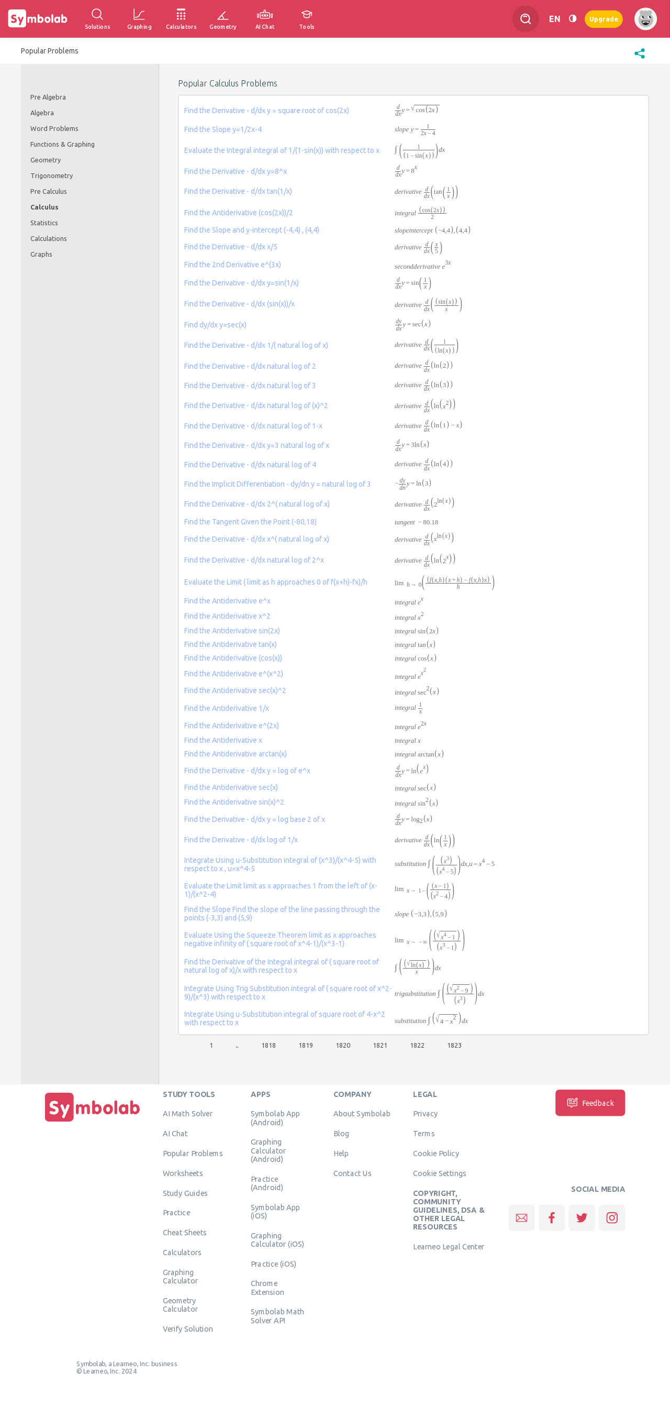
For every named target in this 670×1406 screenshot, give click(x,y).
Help (341, 1153)
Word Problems (54, 128)
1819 (305, 1045)
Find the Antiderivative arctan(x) (235, 754)
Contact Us (352, 1173)
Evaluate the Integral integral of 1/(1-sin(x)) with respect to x (281, 150)
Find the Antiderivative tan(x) (230, 644)
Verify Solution (188, 1328)
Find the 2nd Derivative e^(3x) (232, 264)
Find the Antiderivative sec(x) (231, 787)
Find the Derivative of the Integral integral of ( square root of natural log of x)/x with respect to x (281, 966)
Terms (423, 1133)
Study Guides (185, 1193)
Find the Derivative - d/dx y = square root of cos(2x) (266, 110)
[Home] (92, 1121)
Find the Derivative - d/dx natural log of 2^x (254, 560)
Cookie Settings (439, 1173)
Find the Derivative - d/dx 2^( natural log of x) (257, 504)
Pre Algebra (48, 97)
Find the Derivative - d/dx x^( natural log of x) (256, 539)
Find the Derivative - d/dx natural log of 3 (250, 385)
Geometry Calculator (180, 1304)
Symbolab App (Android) (275, 1117)
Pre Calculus (48, 191)
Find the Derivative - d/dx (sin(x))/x (239, 304)
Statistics (44, 222)
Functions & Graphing (62, 144)
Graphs (41, 254)
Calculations (48, 238)
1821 (380, 1045)
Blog (341, 1133)
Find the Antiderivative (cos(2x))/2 (238, 212)
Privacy (425, 1113)
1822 (417, 1045)
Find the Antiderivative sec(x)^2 (235, 690)
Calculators (182, 1252)
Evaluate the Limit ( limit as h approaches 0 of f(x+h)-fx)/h (275, 582)
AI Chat (175, 1133)
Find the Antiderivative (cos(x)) (233, 658)
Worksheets (183, 1173)
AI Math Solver (188, 1113)
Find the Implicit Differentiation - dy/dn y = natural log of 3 (277, 484)
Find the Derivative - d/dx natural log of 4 (250, 464)
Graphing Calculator (180, 1276)
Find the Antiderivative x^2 (227, 616)
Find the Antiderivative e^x (227, 601)
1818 (268, 1045)
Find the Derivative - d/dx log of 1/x (241, 840)
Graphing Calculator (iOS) (278, 1239)
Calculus (44, 207)
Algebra (42, 112)
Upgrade (603, 19)
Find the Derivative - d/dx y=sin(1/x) (241, 283)
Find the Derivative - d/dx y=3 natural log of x (256, 445)
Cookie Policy (436, 1153)
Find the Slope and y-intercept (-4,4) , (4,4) (251, 230)
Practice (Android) (267, 1182)
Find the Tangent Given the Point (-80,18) (250, 522)
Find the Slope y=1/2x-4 (223, 129)
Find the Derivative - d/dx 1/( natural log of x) (256, 345)
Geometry (45, 159)
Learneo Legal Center (448, 1246)
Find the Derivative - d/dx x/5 (230, 247)
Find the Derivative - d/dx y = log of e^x (247, 770)
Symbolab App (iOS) (275, 1211)
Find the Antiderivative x (223, 740)
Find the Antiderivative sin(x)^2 (234, 802)
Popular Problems (193, 1153)
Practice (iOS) (273, 1263)
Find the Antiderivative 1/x (226, 708)
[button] (639, 58)
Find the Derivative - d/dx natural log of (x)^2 (256, 405)
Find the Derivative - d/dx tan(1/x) (238, 191)
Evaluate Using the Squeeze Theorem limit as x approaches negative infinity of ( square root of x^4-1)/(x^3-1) (280, 939)
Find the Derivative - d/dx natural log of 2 (250, 366)
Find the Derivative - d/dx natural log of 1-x (253, 426)
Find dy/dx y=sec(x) (215, 325)
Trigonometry (51, 175)
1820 (343, 1045)
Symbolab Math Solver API (278, 1315)
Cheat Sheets (185, 1232)
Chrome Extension (267, 1287)
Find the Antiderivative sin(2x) (232, 631)
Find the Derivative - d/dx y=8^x (235, 171)
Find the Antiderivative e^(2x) (231, 725)
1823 (454, 1045)
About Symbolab (361, 1113)
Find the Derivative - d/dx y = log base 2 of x (254, 819)
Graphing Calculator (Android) (268, 1150)
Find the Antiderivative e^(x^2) (233, 673)
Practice (176, 1212)
